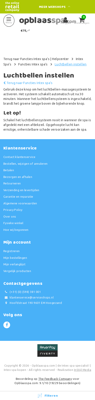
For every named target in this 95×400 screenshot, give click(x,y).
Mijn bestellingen (15, 257)
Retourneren (12, 183)
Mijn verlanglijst (14, 264)
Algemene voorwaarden (20, 203)
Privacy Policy (13, 209)
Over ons (9, 216)
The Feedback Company (55, 378)
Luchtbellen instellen (71, 64)
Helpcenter (60, 59)
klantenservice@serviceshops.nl (28, 297)
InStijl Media (82, 369)
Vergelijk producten (17, 270)
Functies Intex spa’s (33, 64)
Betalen (8, 170)
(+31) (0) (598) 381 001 (22, 292)
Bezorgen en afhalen (17, 176)
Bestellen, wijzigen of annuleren (25, 163)
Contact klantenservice (19, 156)
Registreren (11, 251)
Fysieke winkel (13, 223)
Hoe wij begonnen (16, 229)
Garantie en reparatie (18, 196)
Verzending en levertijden (21, 190)
